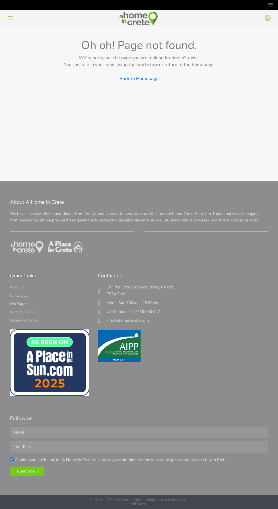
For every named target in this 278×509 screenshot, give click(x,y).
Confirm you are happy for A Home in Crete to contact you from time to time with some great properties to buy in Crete (120, 460)
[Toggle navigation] (270, 5)
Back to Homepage (139, 79)
